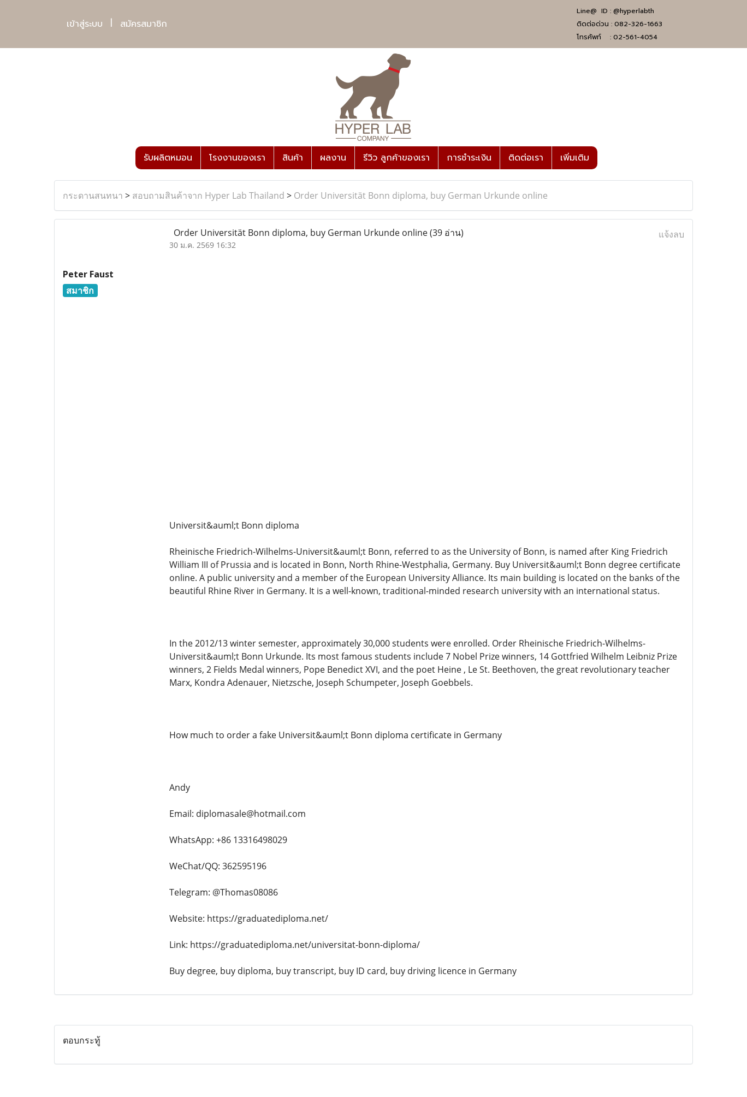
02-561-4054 (635, 37)
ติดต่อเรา (525, 157)
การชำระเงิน (469, 157)
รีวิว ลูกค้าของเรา (396, 157)
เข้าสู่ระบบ (85, 24)
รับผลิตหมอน (168, 157)
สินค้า (292, 157)
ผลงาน (333, 157)
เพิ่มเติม (574, 157)
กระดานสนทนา (93, 195)
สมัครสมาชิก (143, 24)
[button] (607, 157)
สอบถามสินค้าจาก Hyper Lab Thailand (208, 195)
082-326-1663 (638, 24)
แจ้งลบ (671, 234)
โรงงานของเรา (237, 157)
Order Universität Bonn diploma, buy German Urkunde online (421, 195)
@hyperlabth (633, 11)
